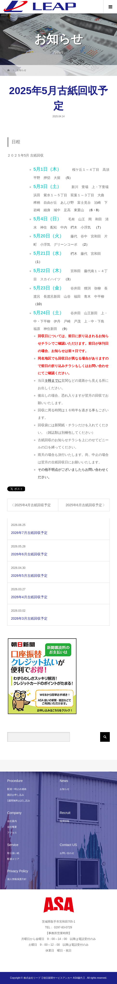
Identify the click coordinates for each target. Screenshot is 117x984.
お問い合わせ (67, 853)
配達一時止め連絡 (16, 789)
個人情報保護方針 (16, 879)
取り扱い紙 (13, 853)
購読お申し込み (15, 795)
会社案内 (12, 821)
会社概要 (12, 827)
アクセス (12, 832)
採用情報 (64, 821)
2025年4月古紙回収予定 (32, 505)
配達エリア (13, 859)
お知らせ (64, 789)
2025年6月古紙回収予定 (84, 505)
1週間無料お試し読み (18, 800)
